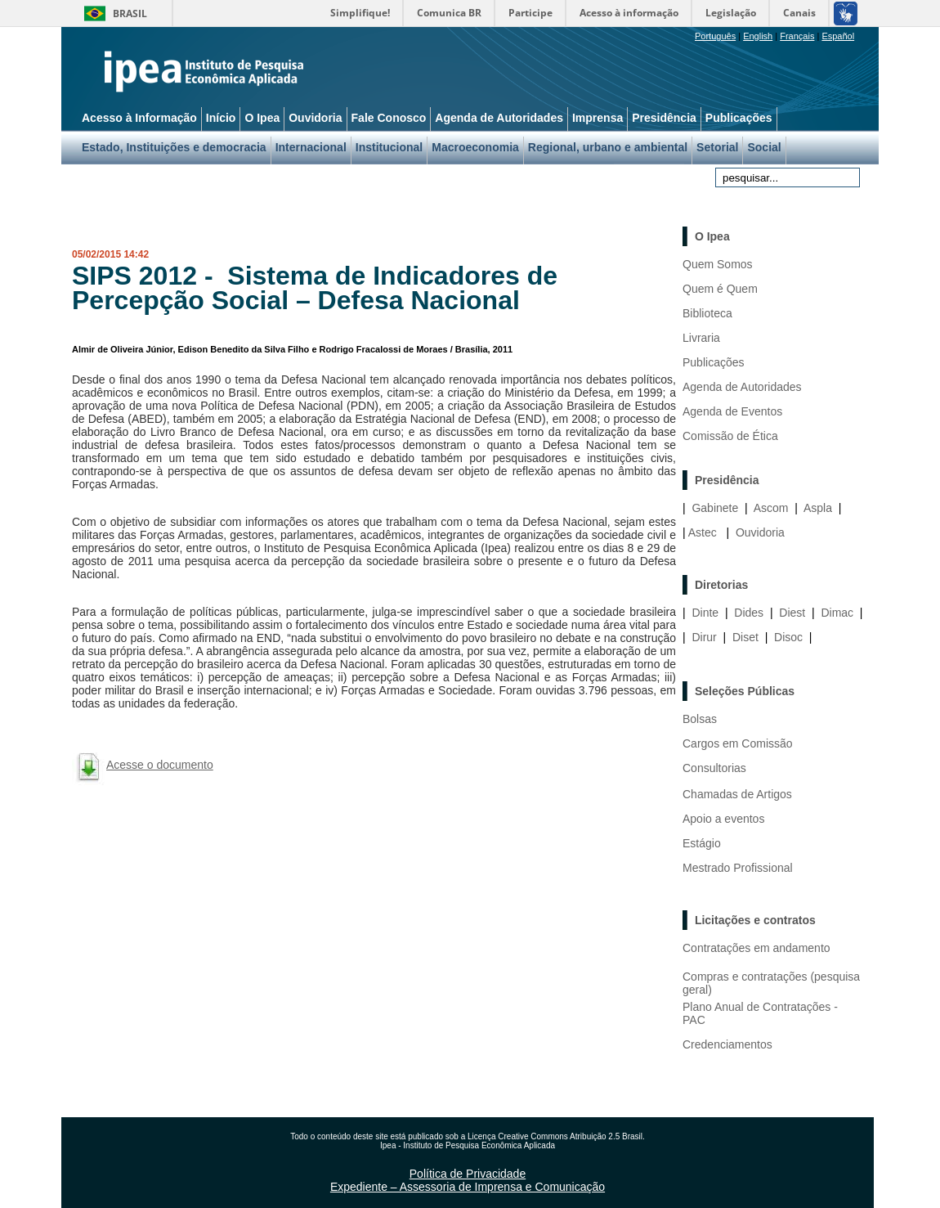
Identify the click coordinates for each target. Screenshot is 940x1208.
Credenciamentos (727, 1044)
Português (715, 36)
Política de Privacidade (468, 1173)
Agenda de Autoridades (742, 386)
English (757, 36)
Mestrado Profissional (738, 867)
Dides (748, 612)
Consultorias (714, 768)
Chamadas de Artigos (737, 794)
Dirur (704, 637)
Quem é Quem (720, 288)
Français (797, 36)
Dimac (837, 612)
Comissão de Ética (730, 435)
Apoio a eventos (723, 818)
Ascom (771, 507)
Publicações (714, 362)
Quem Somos (718, 264)
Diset (745, 637)
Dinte (705, 612)
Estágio (702, 843)
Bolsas (700, 718)
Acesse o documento (159, 764)
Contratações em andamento (756, 947)
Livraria (701, 337)
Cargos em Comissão (738, 743)
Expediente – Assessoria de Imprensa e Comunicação (467, 1186)
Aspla (817, 507)
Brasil (130, 13)
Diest (792, 612)
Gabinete (715, 507)
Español (837, 36)
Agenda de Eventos (732, 411)
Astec (702, 532)
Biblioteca (707, 313)
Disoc (788, 637)
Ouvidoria (760, 532)
